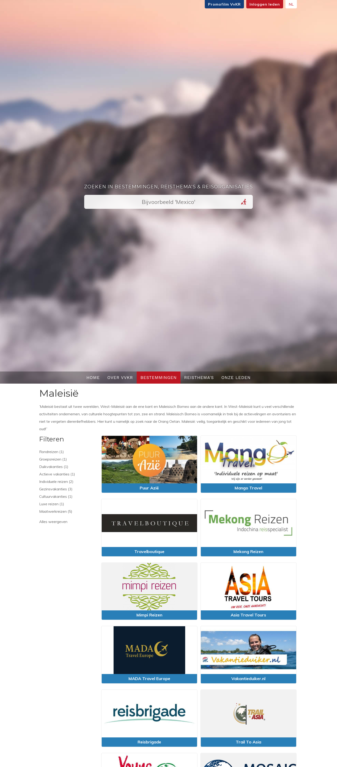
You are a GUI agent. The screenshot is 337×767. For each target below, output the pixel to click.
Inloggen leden (265, 4)
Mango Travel (248, 488)
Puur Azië (149, 488)
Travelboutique (149, 551)
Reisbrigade (149, 742)
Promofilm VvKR (224, 4)
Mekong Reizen (248, 551)
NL (291, 4)
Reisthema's (199, 377)
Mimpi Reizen (149, 615)
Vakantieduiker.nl (248, 678)
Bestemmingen (158, 377)
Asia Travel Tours (248, 615)
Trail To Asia (248, 742)
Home (93, 377)
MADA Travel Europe (149, 678)
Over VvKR (120, 377)
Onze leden (236, 377)
